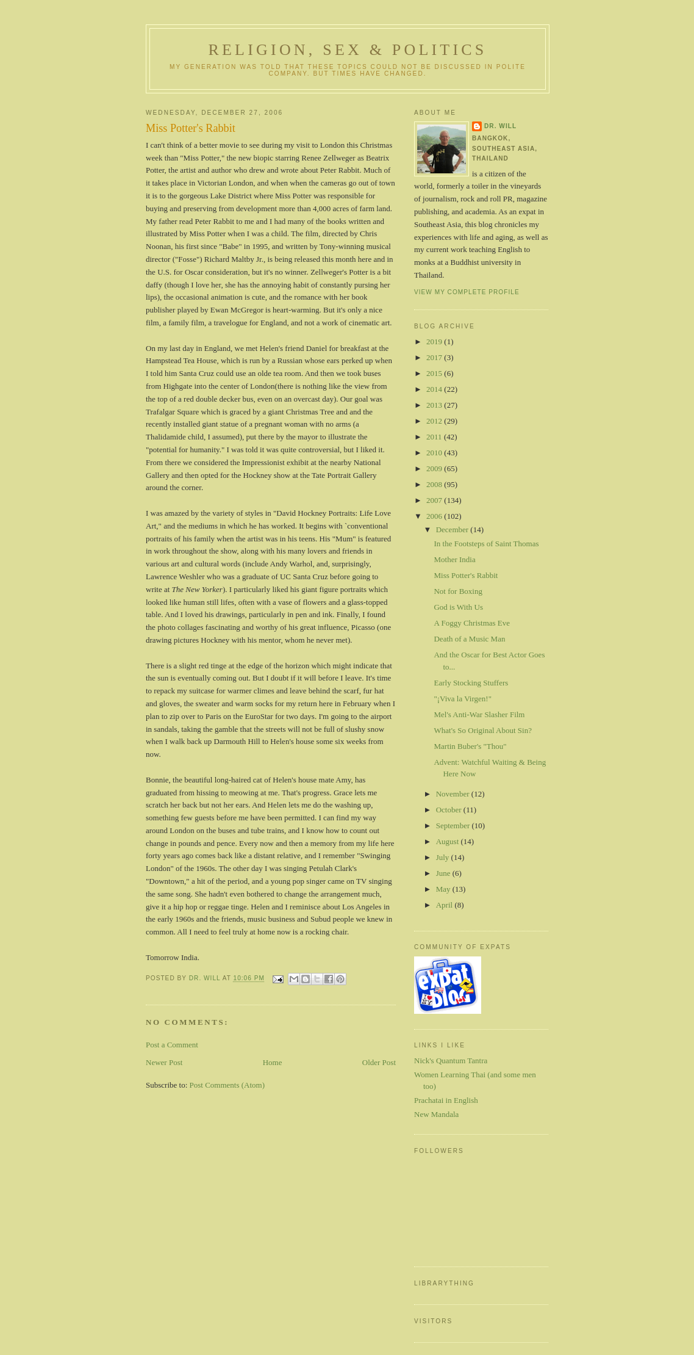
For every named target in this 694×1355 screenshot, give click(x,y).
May (444, 889)
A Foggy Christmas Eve (472, 622)
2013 (435, 405)
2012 (435, 420)
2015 (435, 373)
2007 (435, 500)
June (444, 873)
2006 (435, 516)
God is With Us (458, 607)
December (453, 529)
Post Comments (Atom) (227, 1084)
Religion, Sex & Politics (347, 50)
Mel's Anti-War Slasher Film (479, 714)
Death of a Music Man (469, 638)
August (448, 841)
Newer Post (164, 1062)
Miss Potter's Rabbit (466, 575)
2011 (435, 436)
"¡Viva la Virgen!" (463, 698)
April (445, 904)
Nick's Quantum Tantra (450, 1060)
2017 (435, 357)
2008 (435, 484)
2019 (435, 341)
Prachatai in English (446, 1100)
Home (272, 1062)
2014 (435, 389)
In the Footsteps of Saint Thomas (486, 543)
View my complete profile (467, 292)
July (443, 857)
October (449, 809)
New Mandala (436, 1114)
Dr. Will (500, 126)
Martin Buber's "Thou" (470, 746)
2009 (435, 468)
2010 (435, 452)
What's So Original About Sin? (483, 730)
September (454, 825)
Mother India (454, 559)
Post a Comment (172, 1044)
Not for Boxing (458, 591)
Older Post (379, 1062)
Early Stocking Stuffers (471, 682)
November (453, 793)
